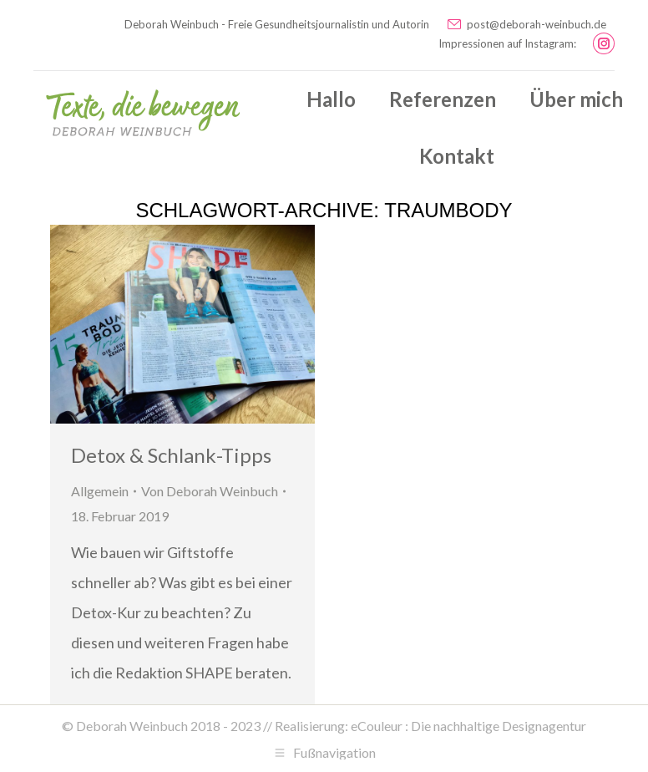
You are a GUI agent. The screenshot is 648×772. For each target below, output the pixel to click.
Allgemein (100, 491)
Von (209, 491)
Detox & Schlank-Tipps (171, 455)
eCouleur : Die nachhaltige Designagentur (468, 726)
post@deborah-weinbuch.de (526, 25)
